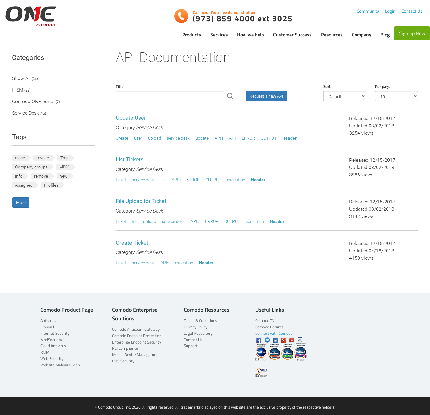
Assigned (24, 185)
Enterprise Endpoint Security (136, 342)
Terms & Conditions (200, 320)
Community (368, 11)
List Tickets (129, 159)
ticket (121, 179)
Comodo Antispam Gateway (136, 329)
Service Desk (25, 113)
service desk (178, 138)
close (20, 157)
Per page (382, 86)
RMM (45, 352)
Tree (64, 157)
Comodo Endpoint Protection (136, 336)
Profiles (51, 185)
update (202, 138)
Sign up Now (412, 33)
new (63, 176)
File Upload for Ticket (141, 201)
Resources (332, 34)
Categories (28, 57)
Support (191, 346)
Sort (327, 86)
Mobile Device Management (136, 354)
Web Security (51, 358)
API (232, 138)
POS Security (123, 361)
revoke (42, 157)
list (163, 179)
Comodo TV (265, 320)
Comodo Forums (269, 327)
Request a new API (266, 96)
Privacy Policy (195, 327)
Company (361, 34)
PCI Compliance (125, 348)
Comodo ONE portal (33, 101)
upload (154, 138)
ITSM (17, 90)
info (18, 176)
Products (191, 34)
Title (120, 86)
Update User (131, 118)
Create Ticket (132, 243)
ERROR (248, 138)
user (138, 138)
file (134, 221)
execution (236, 179)
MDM (64, 166)
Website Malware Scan (60, 365)
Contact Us (411, 11)
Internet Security (54, 333)
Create (122, 138)
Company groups (31, 166)
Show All (21, 78)
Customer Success (292, 34)
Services (219, 34)
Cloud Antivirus (53, 346)
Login (390, 11)
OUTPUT (269, 138)
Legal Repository (198, 333)
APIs (219, 138)
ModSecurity (51, 340)
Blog (385, 34)
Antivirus (48, 320)
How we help (250, 34)
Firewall (47, 327)
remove (41, 176)
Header (289, 138)
